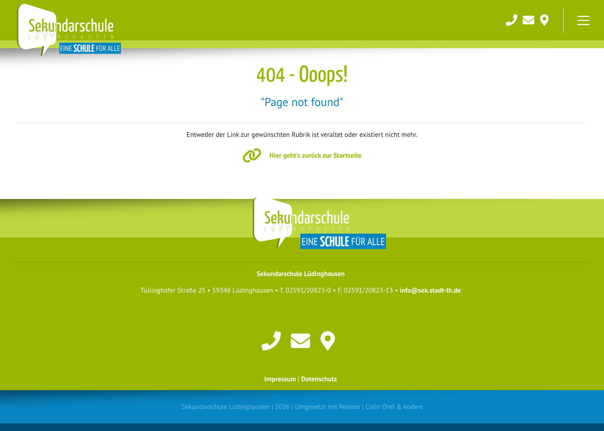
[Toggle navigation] (583, 20)
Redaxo (349, 406)
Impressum (280, 378)
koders (412, 406)
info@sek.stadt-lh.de (430, 290)
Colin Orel (380, 406)
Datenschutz (319, 378)
